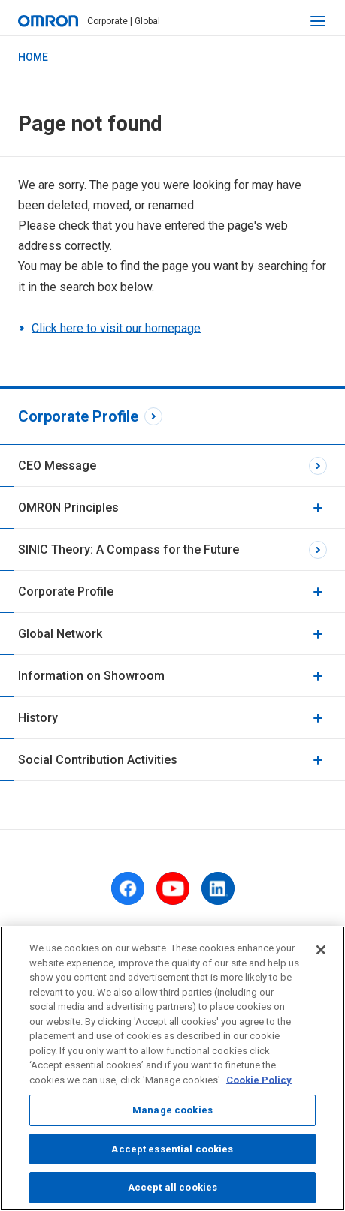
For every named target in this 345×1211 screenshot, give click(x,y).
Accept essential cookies (172, 1153)
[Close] (320, 954)
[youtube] (172, 888)
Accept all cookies (172, 1192)
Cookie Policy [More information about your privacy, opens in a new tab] (259, 1084)
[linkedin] (218, 888)
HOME (33, 57)
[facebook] (127, 888)
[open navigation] (318, 21)
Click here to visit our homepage (116, 328)
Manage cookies (172, 1114)
